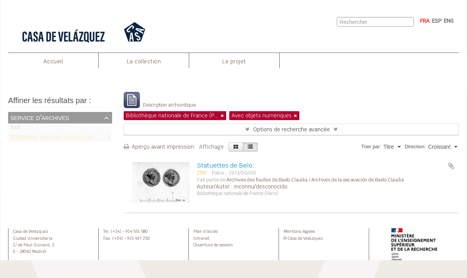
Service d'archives (39, 117)
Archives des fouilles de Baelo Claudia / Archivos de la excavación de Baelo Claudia (315, 180)
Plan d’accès (205, 231)
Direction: (415, 146)
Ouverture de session (213, 244)
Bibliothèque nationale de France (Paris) (57, 138)
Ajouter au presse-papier (451, 166)
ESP (437, 20)
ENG (449, 20)
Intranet (201, 238)
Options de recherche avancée (291, 129)
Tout (15, 129)
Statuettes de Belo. (225, 165)
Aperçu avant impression (159, 146)
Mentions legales (299, 231)
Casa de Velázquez (30, 231)
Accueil (53, 61)
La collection (144, 61)
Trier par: (371, 146)
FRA (425, 20)
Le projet (234, 61)
